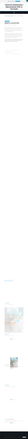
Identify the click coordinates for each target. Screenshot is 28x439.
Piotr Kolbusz (7, 29)
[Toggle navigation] (14, 12)
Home (6, 16)
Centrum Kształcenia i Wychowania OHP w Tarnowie (14, 7)
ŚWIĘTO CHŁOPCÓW (10, 16)
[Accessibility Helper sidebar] (27, 1)
